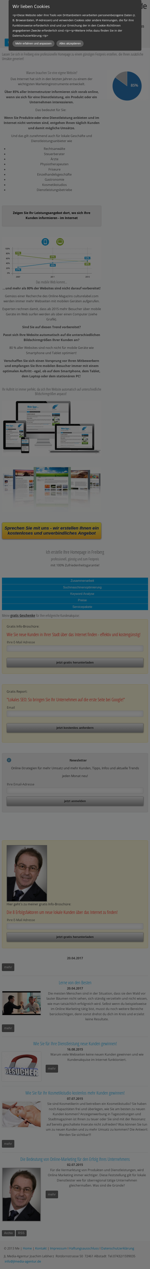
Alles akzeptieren (70, 43)
